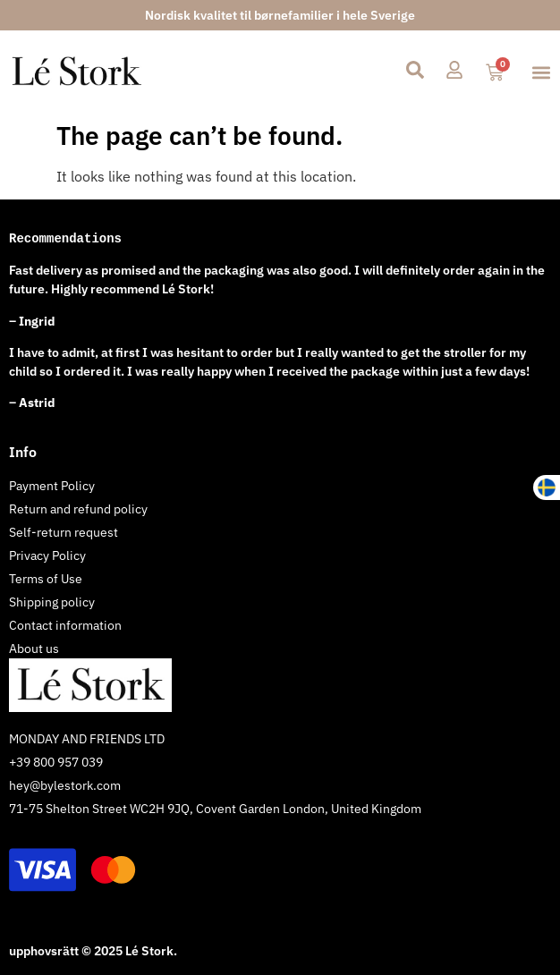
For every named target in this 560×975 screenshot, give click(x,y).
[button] (541, 72)
